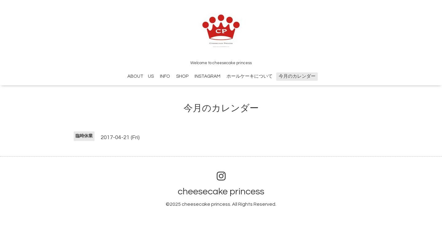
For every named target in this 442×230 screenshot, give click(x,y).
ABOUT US (140, 76)
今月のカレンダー (297, 76)
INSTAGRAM (207, 76)
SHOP (182, 76)
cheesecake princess (221, 191)
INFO (165, 76)
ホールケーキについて (250, 76)
